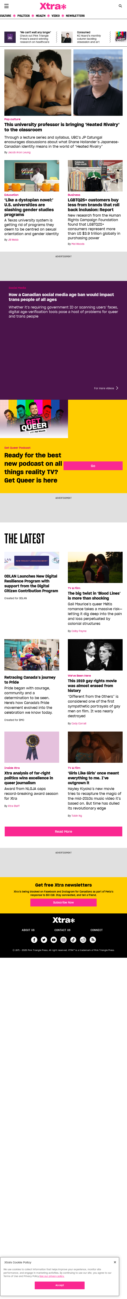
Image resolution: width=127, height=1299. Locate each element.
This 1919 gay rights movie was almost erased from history (92, 685)
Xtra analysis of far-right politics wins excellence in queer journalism (28, 778)
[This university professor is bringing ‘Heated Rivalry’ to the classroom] (63, 82)
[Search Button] (120, 6)
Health (40, 15)
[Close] (115, 1262)
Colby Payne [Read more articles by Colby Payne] (79, 631)
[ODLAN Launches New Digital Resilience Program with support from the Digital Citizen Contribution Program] (31, 562)
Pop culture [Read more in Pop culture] (12, 119)
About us (28, 930)
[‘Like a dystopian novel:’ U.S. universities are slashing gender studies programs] (31, 175)
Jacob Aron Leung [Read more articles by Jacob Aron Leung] (19, 152)
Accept (59, 1285)
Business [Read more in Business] (74, 195)
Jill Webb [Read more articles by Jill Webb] (13, 239)
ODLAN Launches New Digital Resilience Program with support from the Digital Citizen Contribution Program (31, 583)
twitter (44, 940)
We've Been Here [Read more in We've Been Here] (79, 675)
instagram (63, 940)
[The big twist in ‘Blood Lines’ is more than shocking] (95, 569)
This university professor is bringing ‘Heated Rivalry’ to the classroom (61, 127)
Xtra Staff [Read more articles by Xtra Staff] (14, 806)
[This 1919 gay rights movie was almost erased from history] (95, 656)
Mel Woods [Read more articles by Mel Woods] (78, 244)
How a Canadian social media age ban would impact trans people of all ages (61, 297)
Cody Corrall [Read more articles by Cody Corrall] (79, 723)
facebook (34, 940)
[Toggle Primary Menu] (6, 6)
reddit (83, 940)
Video (56, 15)
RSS (93, 940)
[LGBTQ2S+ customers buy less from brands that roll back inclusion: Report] (95, 175)
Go (93, 466)
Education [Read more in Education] (11, 195)
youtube (54, 940)
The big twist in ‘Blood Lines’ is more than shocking (94, 596)
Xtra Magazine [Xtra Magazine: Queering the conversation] (53, 6)
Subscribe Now (63, 902)
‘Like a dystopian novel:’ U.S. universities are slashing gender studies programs (29, 207)
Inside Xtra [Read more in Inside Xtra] (12, 768)
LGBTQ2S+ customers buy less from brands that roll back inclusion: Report (93, 204)
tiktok (73, 940)
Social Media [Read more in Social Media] (17, 287)
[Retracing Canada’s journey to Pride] (31, 656)
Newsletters (75, 15)
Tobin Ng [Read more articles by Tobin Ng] (77, 815)
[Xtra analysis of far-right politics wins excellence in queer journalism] (31, 748)
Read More (63, 831)
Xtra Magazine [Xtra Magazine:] (63, 920)
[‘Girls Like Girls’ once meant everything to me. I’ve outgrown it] (95, 748)
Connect (97, 930)
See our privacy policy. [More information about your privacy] (51, 1276)
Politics (23, 15)
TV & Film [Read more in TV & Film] (74, 588)
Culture (5, 15)
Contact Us (62, 930)
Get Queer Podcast (17, 447)
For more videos (104, 388)
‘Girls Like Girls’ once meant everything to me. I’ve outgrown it (93, 778)
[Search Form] (120, 6)
